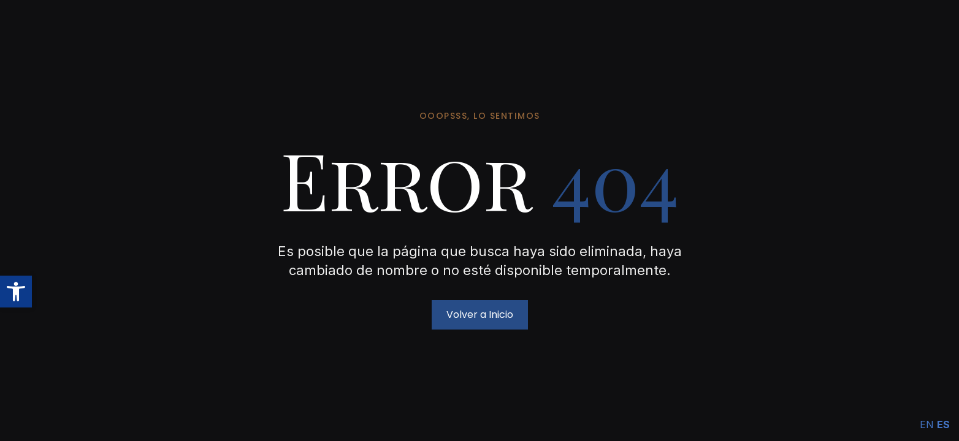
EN (927, 424)
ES (943, 424)
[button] (16, 291)
